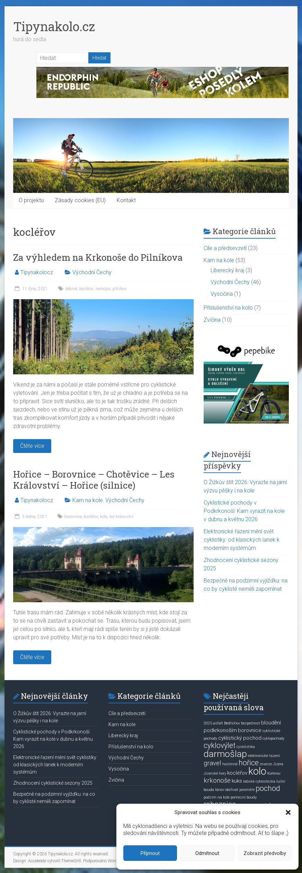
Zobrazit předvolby (264, 853)
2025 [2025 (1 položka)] (208, 723)
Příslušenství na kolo (228, 307)
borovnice (73, 516)
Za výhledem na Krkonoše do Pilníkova (98, 257)
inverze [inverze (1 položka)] (266, 764)
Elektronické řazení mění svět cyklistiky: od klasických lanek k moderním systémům (241, 539)
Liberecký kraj (227, 270)
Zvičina (212, 320)
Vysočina (222, 294)
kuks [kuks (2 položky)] (237, 781)
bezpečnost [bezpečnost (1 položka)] (250, 723)
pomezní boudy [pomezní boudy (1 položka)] (244, 797)
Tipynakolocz (36, 272)
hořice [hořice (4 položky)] (249, 762)
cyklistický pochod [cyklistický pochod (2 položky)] (239, 738)
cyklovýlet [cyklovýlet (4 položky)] (220, 745)
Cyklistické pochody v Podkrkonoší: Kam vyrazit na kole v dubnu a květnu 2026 (244, 511)
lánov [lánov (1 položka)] (219, 789)
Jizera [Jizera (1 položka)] (278, 764)
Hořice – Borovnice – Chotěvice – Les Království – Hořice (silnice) (94, 479)
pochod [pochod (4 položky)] (268, 788)
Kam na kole (87, 500)
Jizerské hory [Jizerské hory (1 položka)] (215, 773)
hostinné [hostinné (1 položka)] (230, 764)
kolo (103, 516)
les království (121, 516)
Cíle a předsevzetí (225, 248)
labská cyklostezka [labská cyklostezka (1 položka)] (259, 781)
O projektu (31, 200)
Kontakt (126, 200)
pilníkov (120, 288)
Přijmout (150, 853)
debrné (71, 288)
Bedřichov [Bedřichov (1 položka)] (232, 723)
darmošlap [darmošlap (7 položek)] (225, 753)
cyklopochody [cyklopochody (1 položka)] (273, 738)
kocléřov (86, 288)
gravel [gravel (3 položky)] (212, 763)
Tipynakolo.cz (54, 26)
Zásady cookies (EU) (80, 200)
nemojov (103, 288)
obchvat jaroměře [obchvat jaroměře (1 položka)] (240, 789)
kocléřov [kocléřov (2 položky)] (237, 773)
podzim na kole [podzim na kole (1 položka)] (217, 797)
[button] (288, 812)
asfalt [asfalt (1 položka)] (218, 723)
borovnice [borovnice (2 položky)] (249, 730)
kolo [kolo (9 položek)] (257, 771)
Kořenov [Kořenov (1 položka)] (274, 773)
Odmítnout (207, 853)
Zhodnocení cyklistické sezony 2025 (52, 783)
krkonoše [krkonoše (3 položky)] (217, 780)
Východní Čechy (92, 272)
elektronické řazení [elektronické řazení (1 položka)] (264, 756)
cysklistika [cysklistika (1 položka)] (246, 747)
